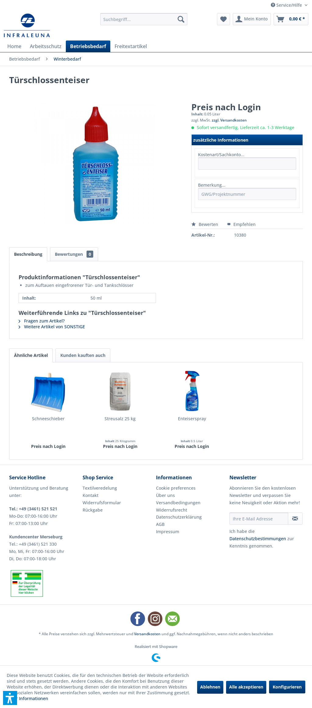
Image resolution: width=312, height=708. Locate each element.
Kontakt (90, 495)
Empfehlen (241, 224)
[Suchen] (181, 19)
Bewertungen (74, 254)
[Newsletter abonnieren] (295, 519)
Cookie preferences (176, 488)
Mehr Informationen (27, 698)
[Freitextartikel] (130, 46)
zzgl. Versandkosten (229, 120)
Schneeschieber (48, 418)
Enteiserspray (192, 418)
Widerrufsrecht (171, 510)
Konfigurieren (287, 687)
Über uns (165, 495)
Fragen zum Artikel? (42, 321)
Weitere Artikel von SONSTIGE (52, 326)
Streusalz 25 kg (120, 418)
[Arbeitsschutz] (46, 46)
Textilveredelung (100, 488)
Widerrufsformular (102, 502)
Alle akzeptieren (246, 687)
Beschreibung (28, 254)
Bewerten (205, 224)
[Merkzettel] (223, 19)
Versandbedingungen (178, 502)
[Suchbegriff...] (144, 19)
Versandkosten (147, 633)
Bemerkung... (211, 185)
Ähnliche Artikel (31, 355)
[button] (10, 698)
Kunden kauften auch (82, 355)
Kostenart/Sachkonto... (221, 154)
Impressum (167, 531)
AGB (160, 524)
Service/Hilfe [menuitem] (287, 5)
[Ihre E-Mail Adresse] (258, 519)
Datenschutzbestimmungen (257, 538)
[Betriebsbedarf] (88, 46)
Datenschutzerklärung (179, 517)
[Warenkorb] (291, 19)
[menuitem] (144, 19)
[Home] (14, 46)
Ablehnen (210, 687)
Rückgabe (93, 510)
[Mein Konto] (252, 19)
